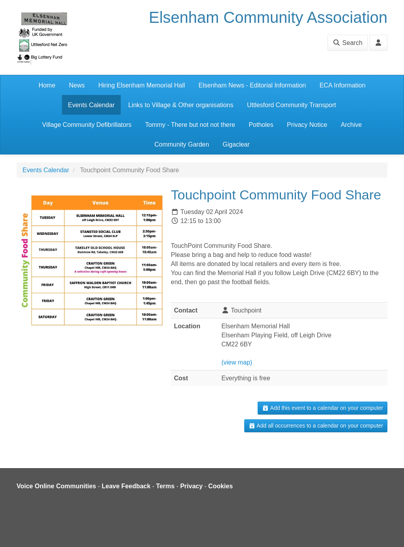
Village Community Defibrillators (86, 124)
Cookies (220, 486)
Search (347, 42)
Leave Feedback (126, 486)
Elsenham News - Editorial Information (252, 85)
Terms (165, 486)
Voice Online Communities (56, 486)
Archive (351, 124)
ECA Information (343, 85)
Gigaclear (236, 144)
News (77, 85)
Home (47, 85)
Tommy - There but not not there (190, 124)
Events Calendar (91, 105)
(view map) (236, 362)
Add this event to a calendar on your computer (322, 408)
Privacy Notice (307, 124)
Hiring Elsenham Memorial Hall (141, 85)
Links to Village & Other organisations (181, 105)
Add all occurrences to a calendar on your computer (316, 425)
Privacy (191, 486)
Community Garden (181, 144)
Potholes (261, 124)
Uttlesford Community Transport (291, 105)
